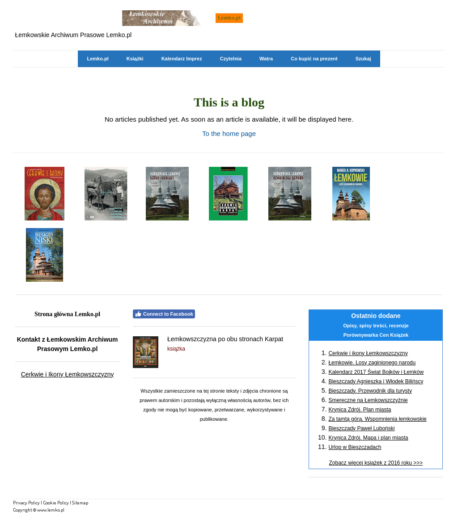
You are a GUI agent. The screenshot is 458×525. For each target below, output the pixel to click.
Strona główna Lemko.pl (67, 314)
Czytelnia (231, 58)
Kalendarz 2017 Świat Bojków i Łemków (376, 372)
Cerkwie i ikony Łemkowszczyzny (367, 353)
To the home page (229, 133)
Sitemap (80, 502)
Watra (266, 58)
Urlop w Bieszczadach (354, 447)
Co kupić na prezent (314, 58)
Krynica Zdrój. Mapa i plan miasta (368, 438)
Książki (135, 58)
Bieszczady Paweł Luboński (361, 428)
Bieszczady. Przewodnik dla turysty (370, 391)
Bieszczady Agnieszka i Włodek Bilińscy (375, 381)
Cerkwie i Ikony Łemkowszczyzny (67, 374)
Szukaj (363, 58)
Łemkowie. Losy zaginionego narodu (372, 363)
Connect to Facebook (164, 314)
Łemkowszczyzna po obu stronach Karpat (225, 339)
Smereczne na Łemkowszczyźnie (367, 400)
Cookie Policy (56, 502)
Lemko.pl (97, 58)
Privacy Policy (26, 502)
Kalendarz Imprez (181, 58)
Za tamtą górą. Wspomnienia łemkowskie (377, 419)
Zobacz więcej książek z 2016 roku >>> (376, 463)
